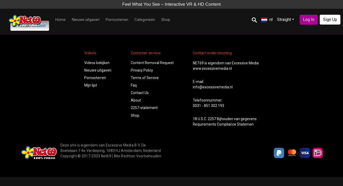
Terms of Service (145, 78)
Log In (308, 19)
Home (60, 19)
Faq (134, 85)
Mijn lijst (90, 85)
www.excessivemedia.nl (212, 68)
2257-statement (144, 108)
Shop (165, 19)
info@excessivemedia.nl (213, 87)
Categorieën (144, 19)
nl (267, 19)
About (136, 100)
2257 (212, 119)
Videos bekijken (97, 63)
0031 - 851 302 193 (208, 106)
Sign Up (330, 19)
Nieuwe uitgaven (86, 19)
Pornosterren (117, 19)
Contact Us (140, 93)
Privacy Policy (142, 70)
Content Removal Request (152, 63)
